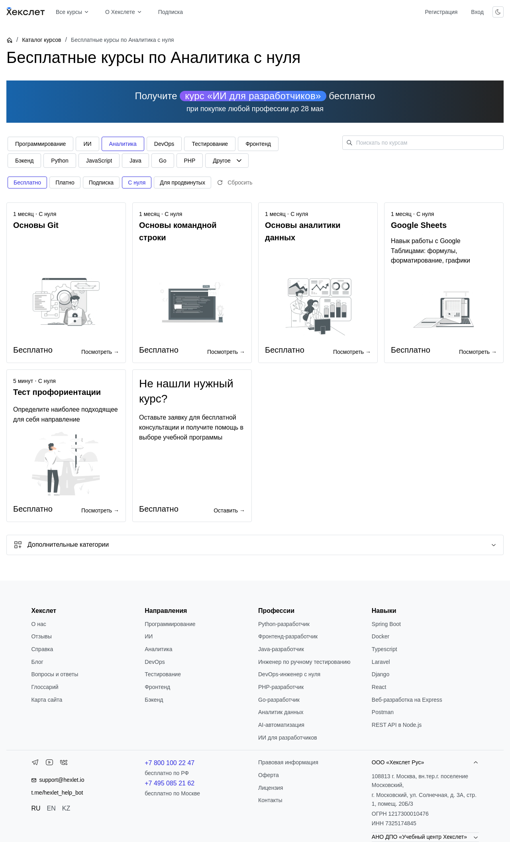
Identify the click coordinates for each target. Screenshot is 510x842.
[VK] (64, 763)
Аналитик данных (281, 712)
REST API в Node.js (397, 725)
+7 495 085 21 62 (169, 783)
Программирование (170, 624)
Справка (42, 649)
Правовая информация (288, 762)
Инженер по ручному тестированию (304, 662)
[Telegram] (35, 763)
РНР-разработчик (281, 687)
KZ (66, 808)
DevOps (155, 662)
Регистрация (441, 12)
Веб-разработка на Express (407, 700)
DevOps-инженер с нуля (289, 674)
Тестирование (163, 674)
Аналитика (158, 649)
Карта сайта (46, 700)
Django (380, 674)
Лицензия (270, 788)
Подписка (170, 12)
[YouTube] (49, 763)
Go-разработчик (279, 700)
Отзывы (41, 636)
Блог (37, 662)
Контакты (270, 800)
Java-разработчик (281, 649)
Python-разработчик (284, 624)
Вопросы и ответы (54, 674)
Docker (380, 636)
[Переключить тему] (498, 12)
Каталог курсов (41, 40)
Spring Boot (386, 624)
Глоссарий (44, 687)
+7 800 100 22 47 (169, 763)
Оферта (268, 775)
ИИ (149, 636)
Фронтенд (157, 687)
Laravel (381, 662)
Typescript (384, 649)
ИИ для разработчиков (287, 737)
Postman (383, 712)
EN (51, 808)
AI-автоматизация (281, 725)
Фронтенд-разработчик (288, 636)
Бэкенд (154, 700)
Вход (477, 12)
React (379, 687)
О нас (38, 624)
